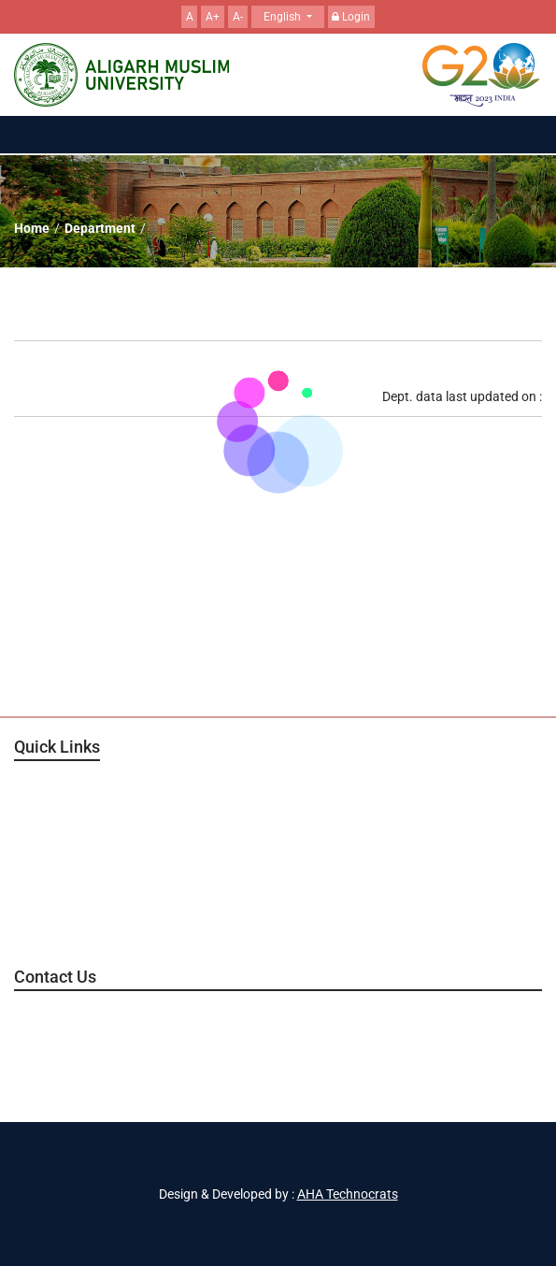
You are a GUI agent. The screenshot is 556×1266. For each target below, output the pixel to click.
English (284, 16)
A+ (213, 16)
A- (238, 16)
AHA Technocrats (347, 1194)
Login (351, 16)
